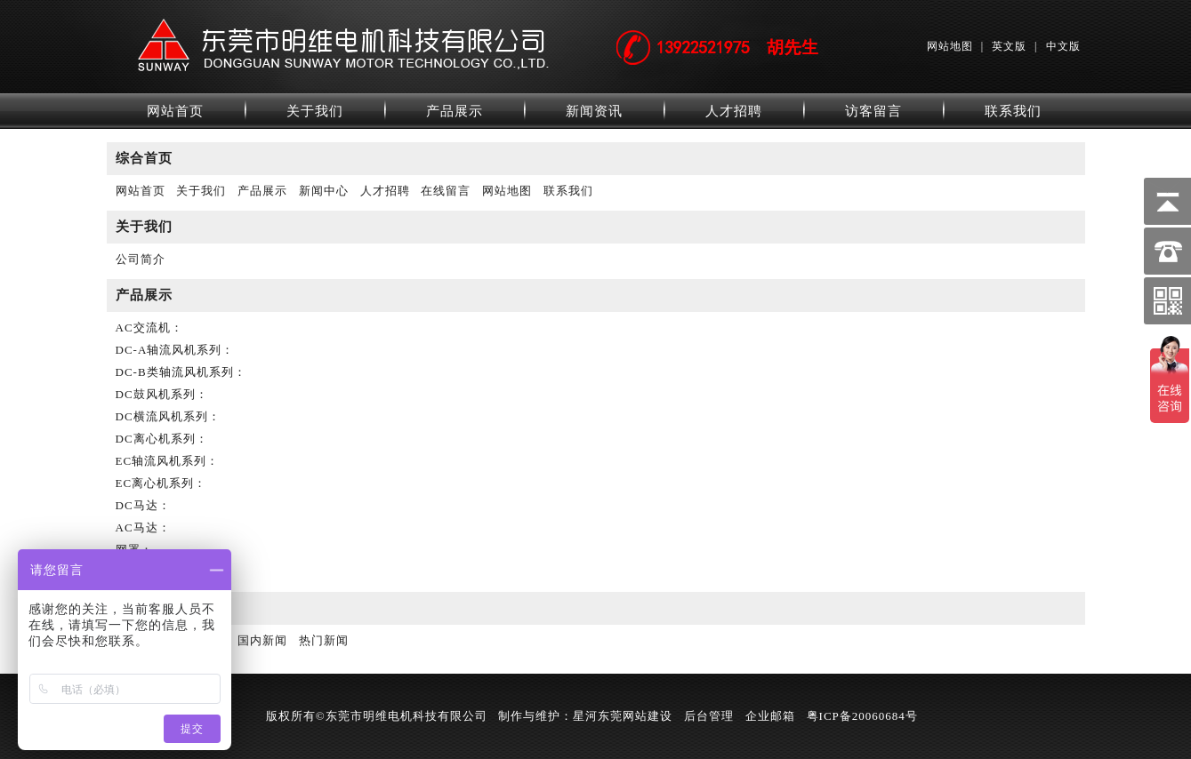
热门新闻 (324, 640)
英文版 (1009, 46)
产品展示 (454, 111)
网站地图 (950, 46)
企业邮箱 (770, 716)
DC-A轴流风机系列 (169, 349)
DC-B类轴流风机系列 (175, 372)
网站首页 (175, 111)
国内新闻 (262, 640)
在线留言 (446, 190)
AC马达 (137, 527)
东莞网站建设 (635, 716)
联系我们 (1013, 111)
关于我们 (314, 111)
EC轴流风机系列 (161, 460)
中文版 (1063, 46)
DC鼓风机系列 (156, 394)
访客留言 (873, 111)
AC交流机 (143, 327)
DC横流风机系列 (162, 416)
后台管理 (709, 716)
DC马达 (137, 505)
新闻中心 (324, 190)
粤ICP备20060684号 (862, 716)
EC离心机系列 (155, 483)
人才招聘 (733, 111)
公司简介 (140, 259)
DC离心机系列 (156, 438)
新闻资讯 (594, 111)
